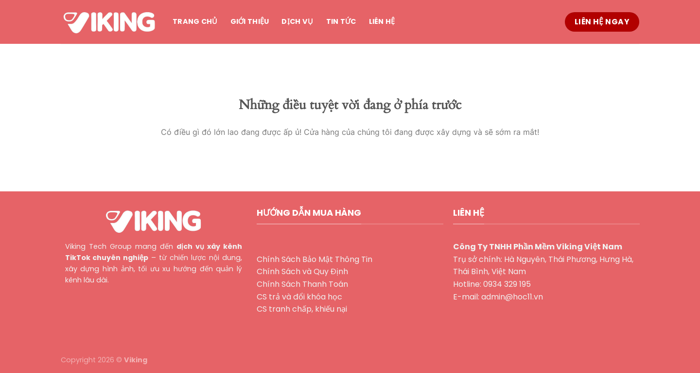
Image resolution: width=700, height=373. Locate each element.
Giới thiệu (249, 21)
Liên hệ (382, 21)
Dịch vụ (297, 21)
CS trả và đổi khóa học (299, 296)
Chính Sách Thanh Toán (302, 284)
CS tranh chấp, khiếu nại (302, 309)
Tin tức (341, 21)
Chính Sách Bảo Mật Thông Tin (314, 259)
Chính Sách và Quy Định (302, 271)
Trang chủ (195, 21)
